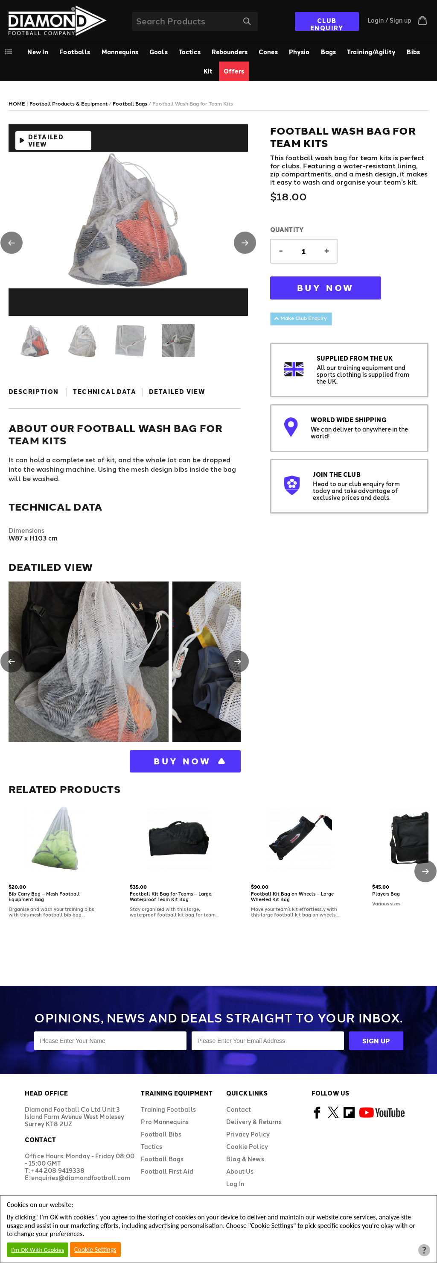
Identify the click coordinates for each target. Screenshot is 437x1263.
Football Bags (162, 1159)
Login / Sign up (389, 20)
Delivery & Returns (254, 1121)
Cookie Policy (247, 1146)
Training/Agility (371, 52)
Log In (235, 1183)
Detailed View (46, 140)
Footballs (74, 52)
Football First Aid (167, 1171)
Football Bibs (161, 1134)
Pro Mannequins (165, 1121)
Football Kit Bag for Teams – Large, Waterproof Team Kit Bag (171, 896)
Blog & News (245, 1159)
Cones (268, 52)
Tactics (190, 52)
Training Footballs (168, 1109)
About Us (239, 1171)
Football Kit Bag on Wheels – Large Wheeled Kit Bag (292, 896)
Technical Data (104, 391)
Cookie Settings (95, 1249)
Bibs (413, 52)
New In (37, 52)
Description (33, 391)
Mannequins (120, 52)
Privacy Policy (248, 1134)
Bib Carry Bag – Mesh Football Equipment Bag (44, 896)
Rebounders (230, 52)
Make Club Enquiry (300, 318)
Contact (238, 1109)
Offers (234, 71)
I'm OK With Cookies (37, 1250)
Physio (299, 52)
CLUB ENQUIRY (327, 24)
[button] (11, 243)
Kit (208, 71)
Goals (158, 52)
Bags (328, 52)
